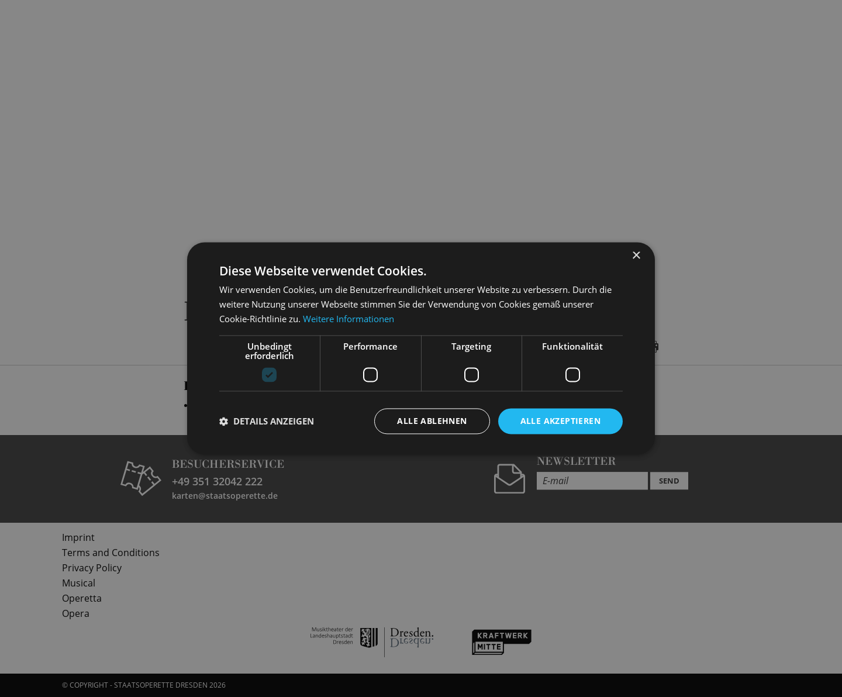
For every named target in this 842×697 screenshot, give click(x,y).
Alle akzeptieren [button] (560, 420)
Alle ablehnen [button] (432, 420)
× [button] (636, 255)
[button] (266, 421)
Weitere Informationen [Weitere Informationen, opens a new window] (348, 319)
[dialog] (421, 348)
